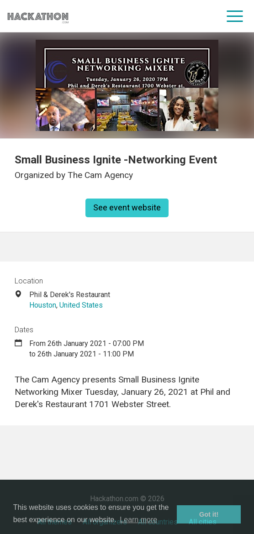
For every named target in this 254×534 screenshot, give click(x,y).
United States (81, 305)
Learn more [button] (138, 520)
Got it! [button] (208, 514)
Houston (42, 305)
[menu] (235, 16)
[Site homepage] (38, 16)
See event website (127, 207)
